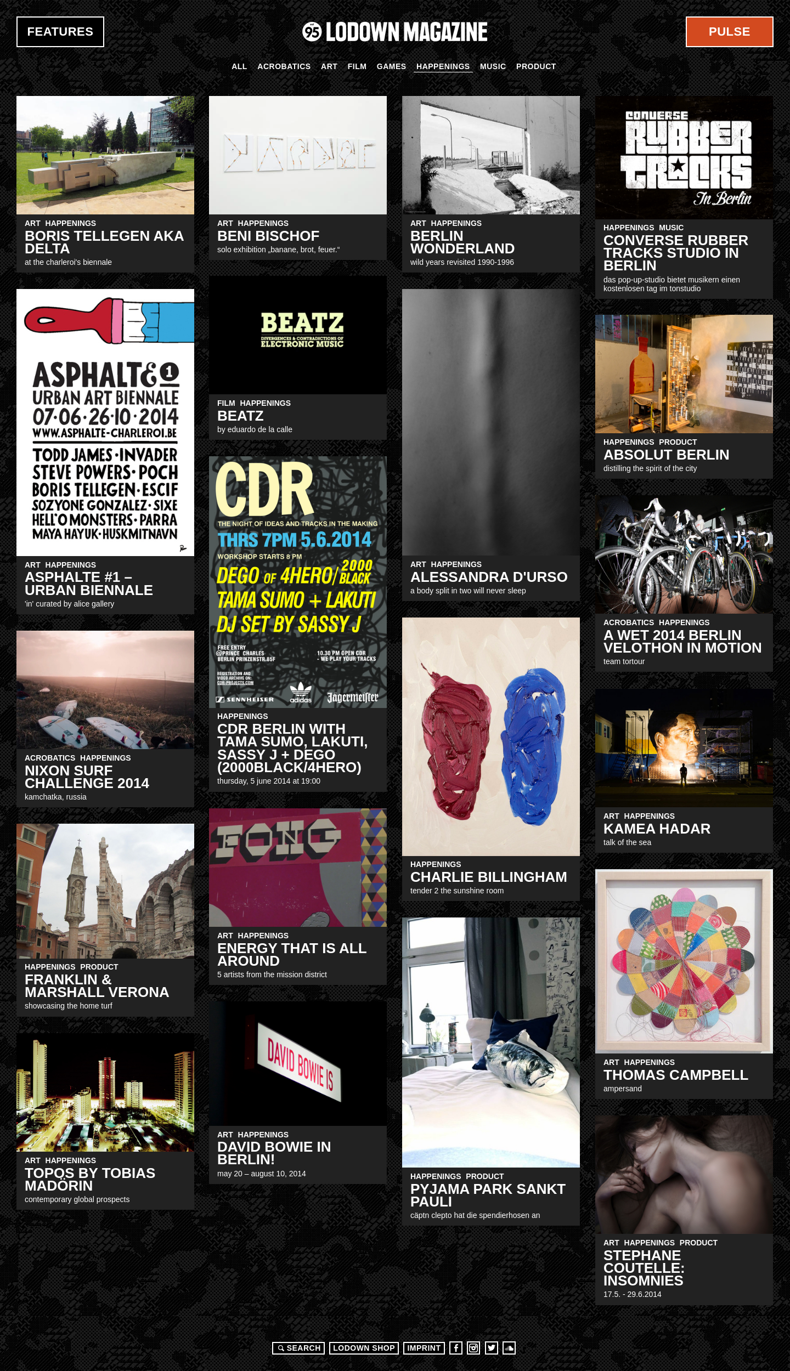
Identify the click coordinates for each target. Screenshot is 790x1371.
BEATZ (240, 415)
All (239, 66)
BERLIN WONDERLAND (462, 242)
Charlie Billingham (488, 877)
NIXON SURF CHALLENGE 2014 (87, 776)
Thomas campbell (675, 1075)
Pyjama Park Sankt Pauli (488, 1195)
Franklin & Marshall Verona (97, 985)
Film (357, 66)
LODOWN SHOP (364, 1348)
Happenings (443, 66)
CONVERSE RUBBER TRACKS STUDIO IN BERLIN (675, 253)
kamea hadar (656, 828)
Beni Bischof (268, 236)
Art (329, 66)
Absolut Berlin (666, 454)
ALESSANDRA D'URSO (489, 577)
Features (60, 31)
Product (536, 66)
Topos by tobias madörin (90, 1179)
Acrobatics (284, 66)
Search (298, 1347)
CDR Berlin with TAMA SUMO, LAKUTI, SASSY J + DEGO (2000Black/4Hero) (292, 748)
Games (392, 66)
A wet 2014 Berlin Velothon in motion (682, 641)
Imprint (424, 1348)
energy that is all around (291, 954)
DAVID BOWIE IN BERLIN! (274, 1153)
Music (493, 66)
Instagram (473, 1348)
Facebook (455, 1348)
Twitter (491, 1348)
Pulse (730, 31)
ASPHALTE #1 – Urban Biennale (89, 583)
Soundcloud (509, 1348)
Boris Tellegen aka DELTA (104, 242)
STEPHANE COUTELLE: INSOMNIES (644, 1268)
